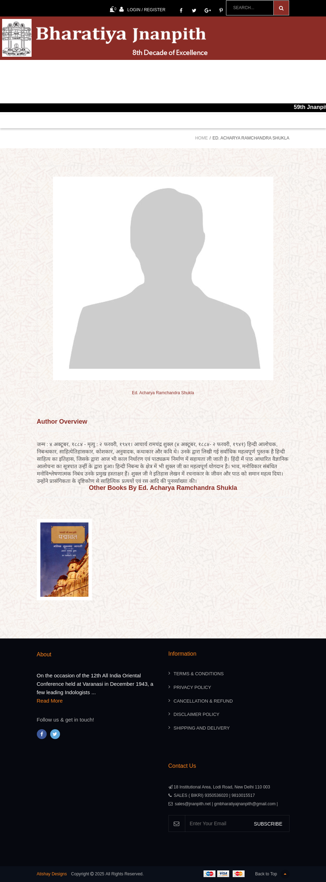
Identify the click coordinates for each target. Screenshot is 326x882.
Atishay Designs (52, 873)
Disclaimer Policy (197, 714)
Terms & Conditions (199, 673)
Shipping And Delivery (202, 728)
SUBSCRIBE (268, 824)
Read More (50, 701)
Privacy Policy (192, 687)
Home (201, 138)
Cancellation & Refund (203, 701)
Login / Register (142, 9)
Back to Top (272, 874)
